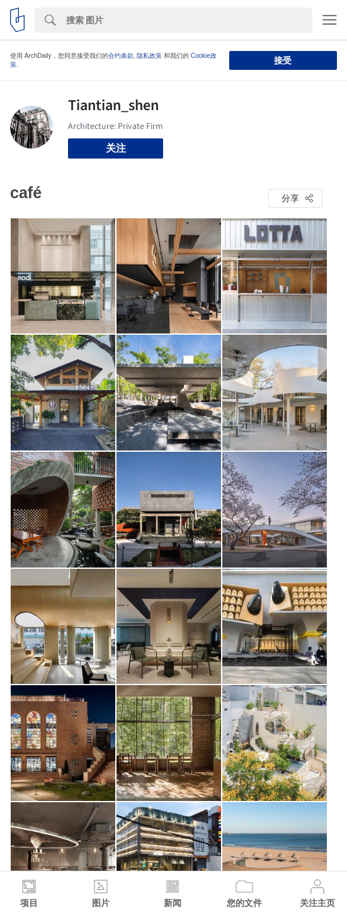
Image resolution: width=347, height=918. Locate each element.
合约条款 (121, 55)
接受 (283, 60)
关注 (116, 148)
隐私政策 (149, 55)
